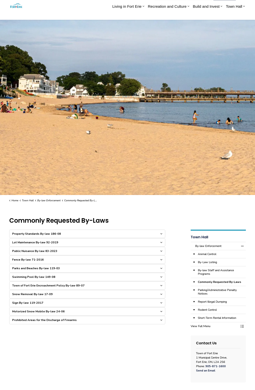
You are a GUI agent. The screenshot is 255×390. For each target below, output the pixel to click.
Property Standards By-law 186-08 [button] (36, 234)
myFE (136, 5)
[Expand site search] (242, 5)
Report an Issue (170, 5)
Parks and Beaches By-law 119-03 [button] (36, 268)
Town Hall (234, 15)
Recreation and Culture (167, 15)
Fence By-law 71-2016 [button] (28, 260)
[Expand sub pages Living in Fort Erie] (143, 15)
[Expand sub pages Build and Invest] (221, 15)
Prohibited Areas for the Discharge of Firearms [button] (44, 320)
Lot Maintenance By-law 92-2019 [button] (35, 242)
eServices (123, 5)
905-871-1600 (215, 366)
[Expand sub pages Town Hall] (244, 15)
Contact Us (200, 5)
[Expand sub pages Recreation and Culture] (188, 15)
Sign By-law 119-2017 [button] (27, 303)
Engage (146, 5)
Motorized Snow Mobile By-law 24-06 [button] (38, 311)
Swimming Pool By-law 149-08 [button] (33, 277)
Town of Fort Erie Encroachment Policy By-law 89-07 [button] (48, 286)
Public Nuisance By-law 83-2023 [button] (34, 251)
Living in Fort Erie (127, 15)
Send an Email (205, 371)
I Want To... (224, 5)
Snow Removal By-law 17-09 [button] (32, 294)
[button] (215, 326)
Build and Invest (206, 15)
